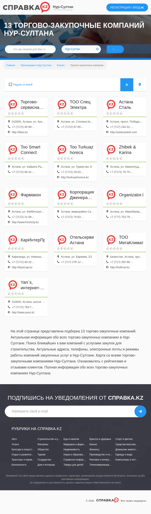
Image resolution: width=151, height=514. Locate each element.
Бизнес (93, 448)
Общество (43, 453)
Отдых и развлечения (23, 458)
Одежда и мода (123, 458)
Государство (44, 463)
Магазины (43, 448)
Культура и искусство (23, 453)
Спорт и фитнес (124, 443)
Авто (14, 443)
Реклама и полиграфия (102, 463)
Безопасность (19, 469)
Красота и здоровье (100, 443)
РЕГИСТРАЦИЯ (120, 7)
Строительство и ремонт (51, 443)
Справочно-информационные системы (85, 463)
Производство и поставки (103, 458)
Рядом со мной (22, 88)
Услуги (15, 448)
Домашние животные (127, 453)
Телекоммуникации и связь (104, 469)
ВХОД (138, 7)
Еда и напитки (71, 443)
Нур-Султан (63, 7)
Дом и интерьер (46, 469)
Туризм (41, 458)
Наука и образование (75, 458)
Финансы (94, 453)
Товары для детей (73, 469)
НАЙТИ (119, 52)
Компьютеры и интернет (128, 463)
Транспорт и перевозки (24, 463)
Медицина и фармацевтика (79, 448)
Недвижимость (72, 453)
